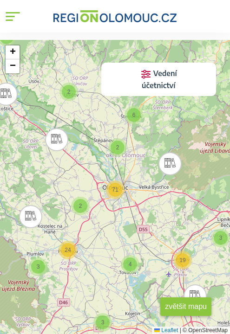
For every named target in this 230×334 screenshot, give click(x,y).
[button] (54, 137)
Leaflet (166, 330)
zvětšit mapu (186, 306)
